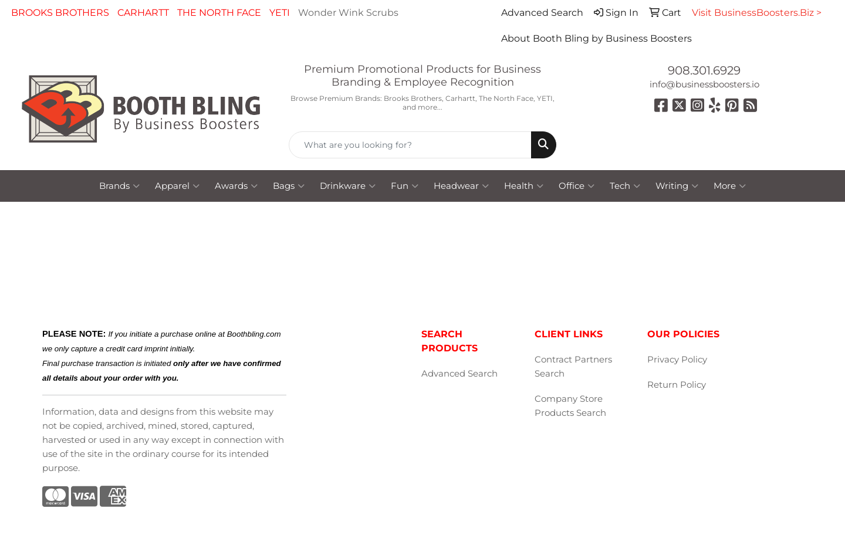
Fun (404, 186)
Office (576, 186)
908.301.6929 (704, 70)
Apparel (177, 186)
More (730, 186)
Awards (236, 186)
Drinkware (348, 186)
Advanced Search (459, 373)
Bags (289, 186)
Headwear (461, 186)
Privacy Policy (677, 359)
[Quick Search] (410, 144)
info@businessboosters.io (704, 84)
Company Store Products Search (570, 406)
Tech (625, 186)
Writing (676, 186)
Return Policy (676, 385)
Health (523, 186)
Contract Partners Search (573, 366)
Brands (119, 186)
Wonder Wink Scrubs (348, 12)
